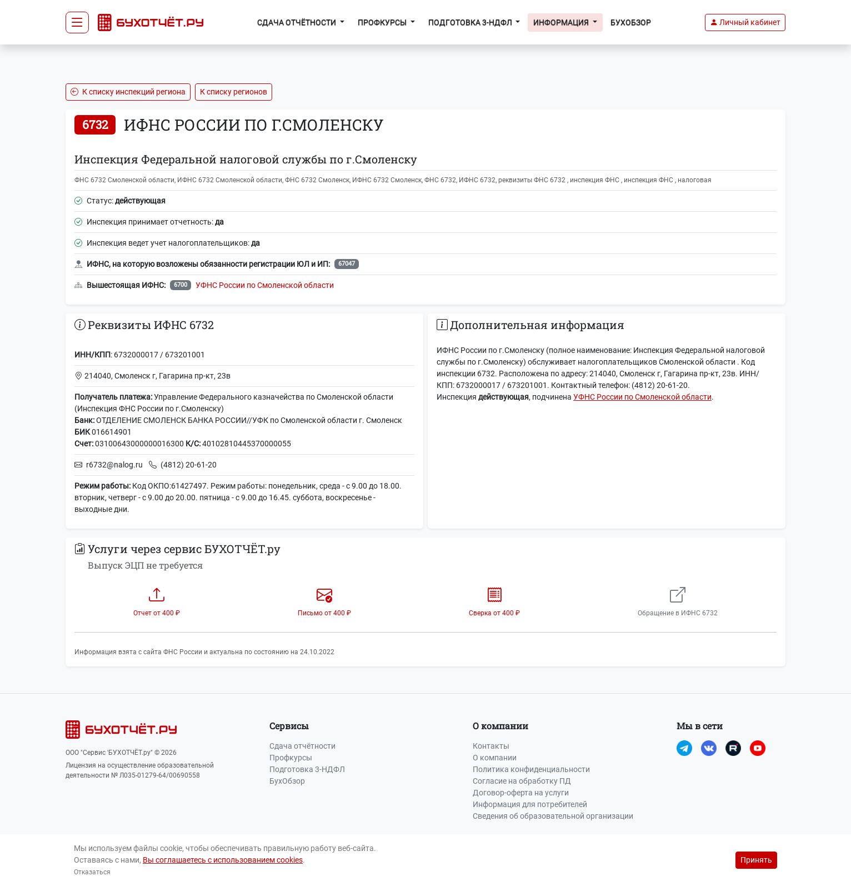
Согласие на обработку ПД (522, 781)
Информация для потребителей (530, 804)
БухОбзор (630, 22)
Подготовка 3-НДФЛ (307, 769)
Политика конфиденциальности (531, 769)
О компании (495, 757)
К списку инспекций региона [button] (128, 91)
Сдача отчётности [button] (297, 22)
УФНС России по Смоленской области (265, 285)
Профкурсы (290, 757)
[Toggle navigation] (77, 23)
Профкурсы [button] (383, 22)
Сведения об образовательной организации (553, 816)
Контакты (491, 745)
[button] (745, 22)
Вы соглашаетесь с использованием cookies (223, 859)
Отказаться (92, 872)
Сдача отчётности (302, 745)
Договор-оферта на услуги (521, 792)
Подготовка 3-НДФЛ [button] (471, 22)
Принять (756, 859)
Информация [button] (561, 22)
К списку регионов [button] (233, 91)
